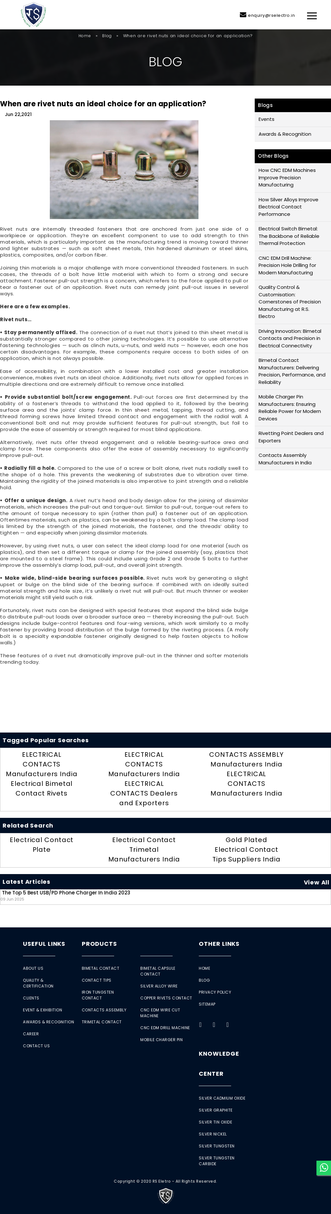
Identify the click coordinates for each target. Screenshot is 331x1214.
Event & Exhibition (42, 1010)
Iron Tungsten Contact (98, 995)
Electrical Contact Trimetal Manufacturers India (144, 849)
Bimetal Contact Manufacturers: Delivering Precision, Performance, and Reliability (292, 371)
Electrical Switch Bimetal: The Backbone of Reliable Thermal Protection (289, 236)
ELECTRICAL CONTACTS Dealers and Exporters (143, 793)
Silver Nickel (213, 1134)
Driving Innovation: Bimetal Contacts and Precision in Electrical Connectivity (290, 338)
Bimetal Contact (101, 968)
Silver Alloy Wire (159, 986)
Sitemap (207, 1004)
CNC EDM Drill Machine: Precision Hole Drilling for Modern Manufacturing (287, 265)
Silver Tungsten (217, 1146)
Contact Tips (97, 980)
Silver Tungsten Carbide (217, 1160)
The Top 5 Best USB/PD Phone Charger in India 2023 (65, 895)
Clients (31, 998)
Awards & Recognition (285, 134)
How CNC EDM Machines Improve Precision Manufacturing (287, 177)
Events (266, 119)
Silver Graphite (216, 1110)
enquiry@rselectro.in (271, 15)
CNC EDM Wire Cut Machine (160, 1013)
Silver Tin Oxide (215, 1122)
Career (31, 1034)
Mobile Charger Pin (161, 1039)
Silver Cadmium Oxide (222, 1098)
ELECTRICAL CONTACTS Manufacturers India (42, 764)
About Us (33, 968)
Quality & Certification (38, 983)
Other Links (219, 944)
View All (316, 882)
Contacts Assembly (104, 1010)
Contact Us (36, 1046)
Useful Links (44, 944)
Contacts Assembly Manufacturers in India (285, 459)
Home (85, 35)
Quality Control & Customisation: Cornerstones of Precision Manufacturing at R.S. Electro (290, 302)
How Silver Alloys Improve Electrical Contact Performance (288, 206)
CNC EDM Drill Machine (165, 1027)
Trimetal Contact (102, 1022)
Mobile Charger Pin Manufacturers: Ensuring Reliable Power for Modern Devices (290, 407)
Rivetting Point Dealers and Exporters (291, 437)
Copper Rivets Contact (166, 998)
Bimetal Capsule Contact (158, 971)
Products (99, 944)
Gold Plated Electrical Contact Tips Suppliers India (246, 849)
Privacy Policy (215, 992)
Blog (107, 35)
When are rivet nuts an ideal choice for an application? (103, 104)
